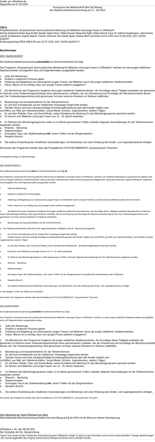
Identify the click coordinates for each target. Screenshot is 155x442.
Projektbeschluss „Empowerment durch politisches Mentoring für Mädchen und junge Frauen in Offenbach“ (57, 30)
